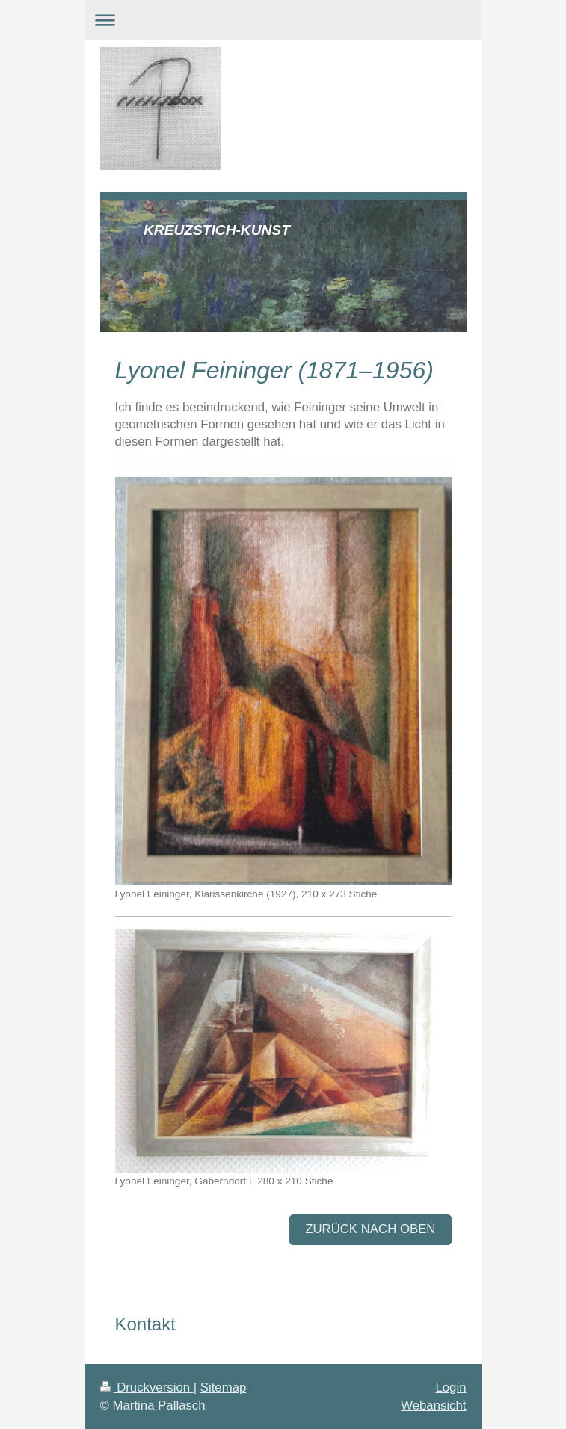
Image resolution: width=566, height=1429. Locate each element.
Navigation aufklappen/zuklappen (283, 20)
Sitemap (223, 1387)
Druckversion (147, 1387)
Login (450, 1387)
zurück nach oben (370, 1229)
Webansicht (433, 1405)
